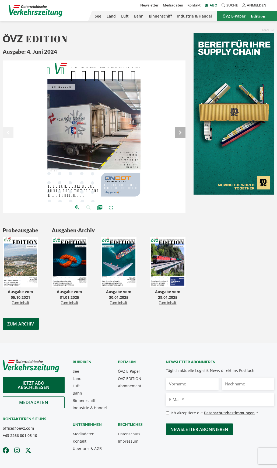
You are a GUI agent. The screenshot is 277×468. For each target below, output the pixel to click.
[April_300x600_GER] (234, 113)
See (98, 16)
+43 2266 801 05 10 (20, 435)
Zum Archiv (20, 324)
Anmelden (254, 5)
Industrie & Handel (194, 16)
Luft (125, 16)
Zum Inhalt (20, 302)
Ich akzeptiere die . (214, 413)
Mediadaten (173, 5)
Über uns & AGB (87, 448)
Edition (258, 16)
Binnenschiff (160, 16)
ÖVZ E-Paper (234, 16)
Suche (230, 5)
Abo (213, 5)
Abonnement (129, 385)
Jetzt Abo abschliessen (34, 385)
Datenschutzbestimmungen (229, 412)
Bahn (138, 16)
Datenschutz (129, 433)
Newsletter (149, 5)
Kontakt (194, 5)
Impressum (128, 441)
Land (111, 16)
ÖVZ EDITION (129, 378)
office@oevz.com (18, 428)
